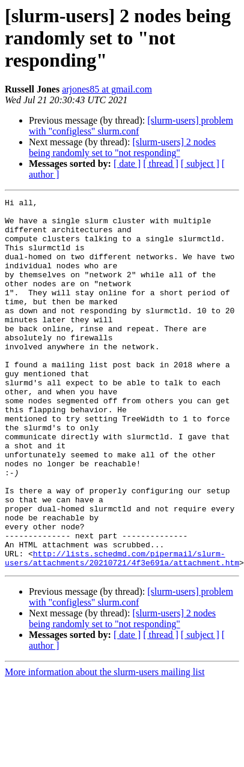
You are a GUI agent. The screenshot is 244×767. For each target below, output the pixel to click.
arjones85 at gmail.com (107, 89)
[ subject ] (200, 163)
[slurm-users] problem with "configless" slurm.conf (131, 125)
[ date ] (127, 163)
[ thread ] (160, 163)
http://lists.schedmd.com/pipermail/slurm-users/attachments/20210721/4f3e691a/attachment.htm (122, 631)
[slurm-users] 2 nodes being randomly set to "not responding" (122, 147)
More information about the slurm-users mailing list (104, 746)
